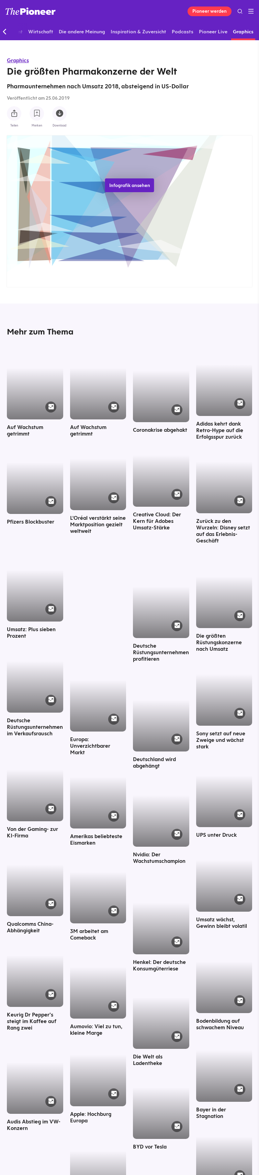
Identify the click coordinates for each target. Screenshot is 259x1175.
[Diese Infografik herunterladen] (59, 113)
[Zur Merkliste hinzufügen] (37, 113)
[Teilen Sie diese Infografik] (14, 113)
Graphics (18, 60)
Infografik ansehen (129, 185)
